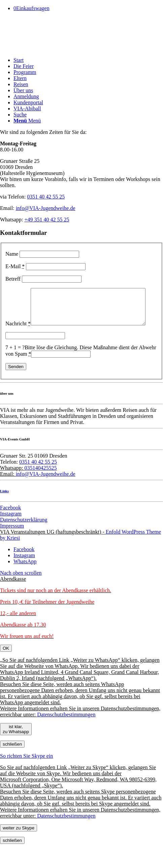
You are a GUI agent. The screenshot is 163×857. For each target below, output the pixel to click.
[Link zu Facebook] (23, 562)
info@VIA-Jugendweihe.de (45, 208)
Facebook (10, 521)
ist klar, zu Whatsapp (16, 742)
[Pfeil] (50, 48)
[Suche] (20, 114)
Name (11, 254)
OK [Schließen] (6, 661)
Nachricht (18, 291)
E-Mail (15, 266)
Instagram (11, 527)
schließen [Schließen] (12, 757)
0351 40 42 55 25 (46, 197)
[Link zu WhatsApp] (24, 574)
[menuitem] (88, 60)
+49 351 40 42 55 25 (46, 219)
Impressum (12, 539)
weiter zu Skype (18, 841)
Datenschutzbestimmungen (66, 727)
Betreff (13, 279)
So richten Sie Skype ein (26, 769)
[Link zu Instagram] (24, 568)
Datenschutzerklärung (23, 533)
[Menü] (27, 120)
